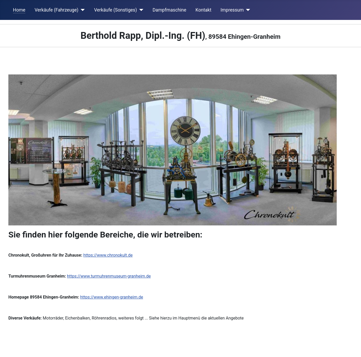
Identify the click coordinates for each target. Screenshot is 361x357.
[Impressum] (247, 10)
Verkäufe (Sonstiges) (115, 10)
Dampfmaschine (169, 10)
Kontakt (203, 10)
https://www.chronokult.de (108, 255)
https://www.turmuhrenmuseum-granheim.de (109, 276)
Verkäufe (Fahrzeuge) (56, 10)
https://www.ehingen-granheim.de (111, 297)
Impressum (232, 10)
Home (19, 10)
